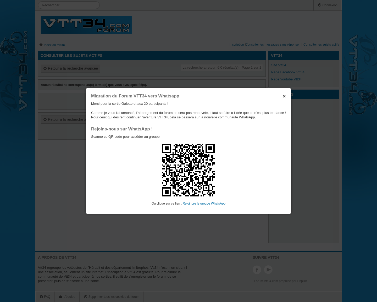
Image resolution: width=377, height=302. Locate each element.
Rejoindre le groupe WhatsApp (204, 203)
